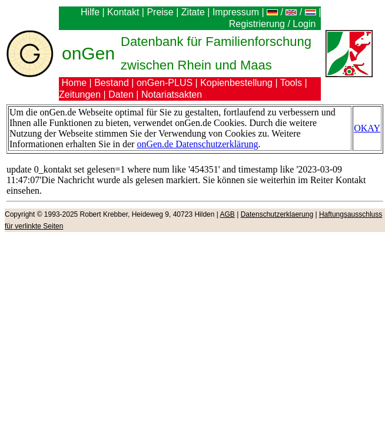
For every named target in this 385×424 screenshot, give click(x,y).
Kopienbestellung (236, 83)
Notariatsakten (171, 95)
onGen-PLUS (164, 83)
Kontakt (123, 12)
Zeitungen (80, 95)
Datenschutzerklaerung (277, 214)
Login (305, 24)
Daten (121, 95)
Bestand (111, 83)
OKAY (367, 128)
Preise (160, 12)
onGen (88, 53)
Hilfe (90, 12)
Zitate (193, 12)
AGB (227, 214)
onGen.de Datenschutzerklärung (197, 144)
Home (74, 83)
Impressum (236, 12)
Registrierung (257, 24)
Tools (291, 83)
